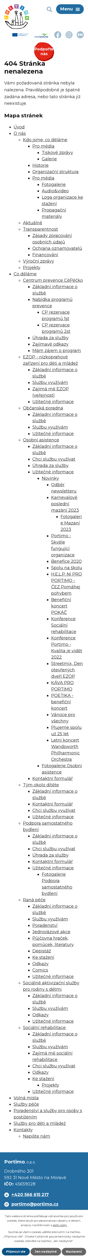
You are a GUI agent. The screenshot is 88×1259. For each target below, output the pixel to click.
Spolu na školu (66, 567)
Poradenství (44, 925)
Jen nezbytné (46, 1251)
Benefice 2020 (66, 561)
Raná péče (34, 899)
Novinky (50, 478)
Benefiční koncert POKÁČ (61, 606)
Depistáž (41, 951)
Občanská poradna (43, 408)
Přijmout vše (16, 1251)
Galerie (49, 159)
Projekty (31, 267)
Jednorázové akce (51, 931)
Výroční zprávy (38, 261)
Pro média (43, 146)
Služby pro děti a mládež (40, 1123)
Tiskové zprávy (57, 152)
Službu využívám (50, 382)
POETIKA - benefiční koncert (62, 702)
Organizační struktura (55, 171)
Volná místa (26, 1098)
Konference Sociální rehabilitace (63, 625)
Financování (45, 254)
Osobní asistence (41, 440)
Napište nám (36, 1136)
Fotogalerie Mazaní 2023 (71, 523)
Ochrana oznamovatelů (57, 248)
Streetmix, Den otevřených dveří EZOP (67, 670)
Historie (40, 165)
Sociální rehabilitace (44, 1027)
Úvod (19, 127)
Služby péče (26, 1104)
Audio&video (55, 191)
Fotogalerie (54, 184)
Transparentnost (40, 229)
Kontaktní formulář (52, 778)
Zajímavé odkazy (50, 344)
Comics (40, 970)
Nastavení (74, 1251)
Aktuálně (32, 222)
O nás (20, 133)
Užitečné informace (53, 401)
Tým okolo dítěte (41, 785)
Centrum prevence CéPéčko (53, 280)
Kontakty (23, 1129)
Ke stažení (43, 957)
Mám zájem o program (56, 350)
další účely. (60, 1225)
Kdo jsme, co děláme (45, 139)
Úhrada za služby (50, 337)
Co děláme (25, 274)
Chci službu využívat (53, 459)
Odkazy (40, 963)
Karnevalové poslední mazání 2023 (65, 504)
